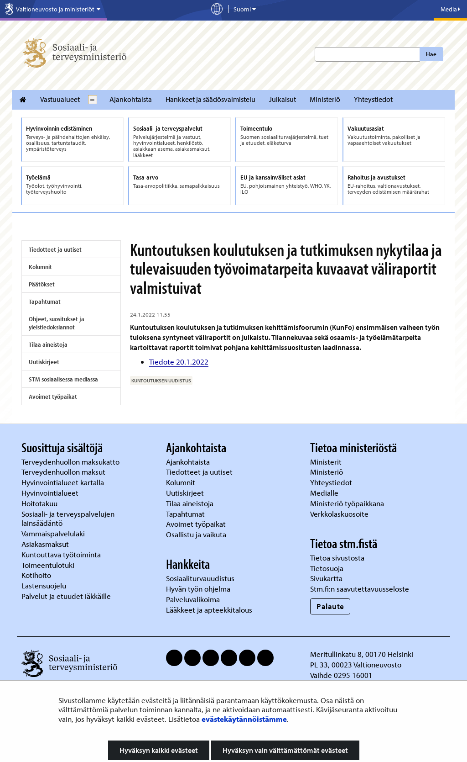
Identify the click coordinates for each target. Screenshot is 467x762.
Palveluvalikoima (193, 599)
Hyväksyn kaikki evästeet (158, 750)
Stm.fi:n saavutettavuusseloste (359, 588)
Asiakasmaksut (45, 544)
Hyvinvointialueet (50, 492)
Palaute (330, 606)
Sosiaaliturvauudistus (200, 578)
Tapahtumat (45, 301)
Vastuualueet (60, 99)
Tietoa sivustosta (337, 557)
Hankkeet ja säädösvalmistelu (210, 99)
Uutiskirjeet (44, 362)
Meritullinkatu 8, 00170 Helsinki (361, 654)
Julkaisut (282, 99)
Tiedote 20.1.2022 (178, 361)
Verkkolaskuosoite (340, 514)
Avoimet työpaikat (53, 396)
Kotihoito (36, 575)
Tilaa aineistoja (48, 344)
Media (450, 9)
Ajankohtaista (130, 99)
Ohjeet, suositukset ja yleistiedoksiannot (56, 323)
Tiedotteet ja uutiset (55, 249)
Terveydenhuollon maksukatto (71, 461)
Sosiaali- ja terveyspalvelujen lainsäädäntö (67, 518)
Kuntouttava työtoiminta (61, 554)
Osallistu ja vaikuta (196, 534)
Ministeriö (325, 99)
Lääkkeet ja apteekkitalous (209, 609)
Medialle (325, 492)
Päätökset (42, 284)
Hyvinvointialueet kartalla (63, 482)
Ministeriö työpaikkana (348, 503)
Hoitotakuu (40, 503)
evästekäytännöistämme (244, 719)
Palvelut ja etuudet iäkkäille (66, 596)
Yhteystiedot (373, 99)
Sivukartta (326, 578)
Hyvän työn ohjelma (198, 588)
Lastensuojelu (44, 585)
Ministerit (326, 461)
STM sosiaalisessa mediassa (63, 379)
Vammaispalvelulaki (54, 533)
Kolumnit (40, 267)
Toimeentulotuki (48, 565)
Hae (431, 54)
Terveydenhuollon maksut (64, 471)
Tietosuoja (326, 568)
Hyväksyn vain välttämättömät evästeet (285, 750)
